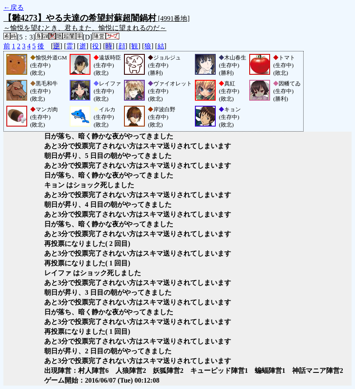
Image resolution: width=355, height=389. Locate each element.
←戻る (13, 7)
